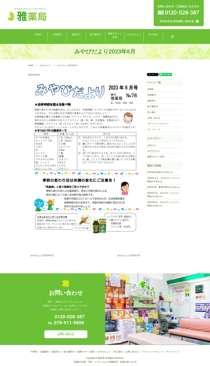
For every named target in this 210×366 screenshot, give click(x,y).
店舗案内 (57, 36)
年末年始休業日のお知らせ (160, 172)
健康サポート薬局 (114, 36)
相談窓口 (76, 36)
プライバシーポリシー (158, 123)
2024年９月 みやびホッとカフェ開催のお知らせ (163, 180)
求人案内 (153, 36)
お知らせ (151, 145)
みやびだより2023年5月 (42, 255)
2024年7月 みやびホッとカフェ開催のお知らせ (163, 195)
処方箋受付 (95, 36)
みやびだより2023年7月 (128, 255)
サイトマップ (153, 129)
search (172, 36)
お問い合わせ (153, 118)
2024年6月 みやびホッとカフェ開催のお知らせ (163, 204)
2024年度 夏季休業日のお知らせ (163, 187)
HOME (37, 36)
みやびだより (134, 36)
